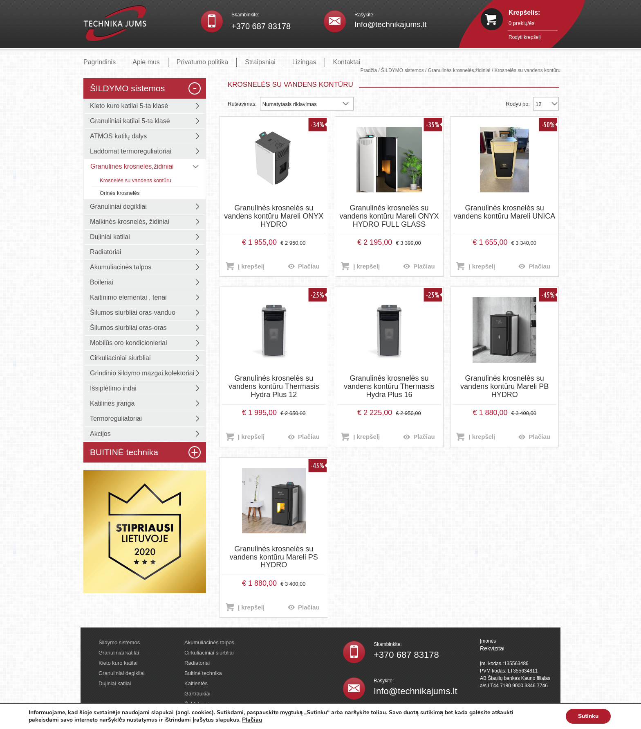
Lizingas (304, 62)
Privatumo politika (202, 62)
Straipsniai (260, 62)
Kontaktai (347, 62)
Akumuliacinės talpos (209, 642)
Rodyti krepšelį (525, 37)
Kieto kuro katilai (118, 663)
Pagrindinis (99, 62)
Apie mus (146, 62)
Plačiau (309, 266)
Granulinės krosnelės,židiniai (459, 70)
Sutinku (588, 716)
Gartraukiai (197, 694)
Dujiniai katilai (115, 683)
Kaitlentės (196, 683)
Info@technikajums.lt (390, 24)
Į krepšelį (251, 266)
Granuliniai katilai (119, 653)
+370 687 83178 (261, 26)
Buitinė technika (203, 673)
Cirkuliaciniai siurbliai (209, 653)
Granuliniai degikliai (122, 673)
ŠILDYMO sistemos (402, 70)
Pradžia (368, 70)
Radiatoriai (197, 663)
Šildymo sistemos (119, 642)
